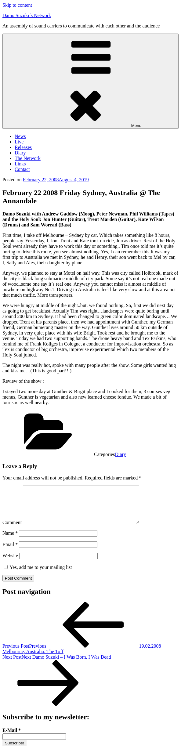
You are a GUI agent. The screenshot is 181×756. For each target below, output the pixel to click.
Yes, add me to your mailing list (38, 574)
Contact (22, 169)
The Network (28, 158)
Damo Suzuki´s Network (26, 15)
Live (19, 141)
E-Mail (11, 737)
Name (10, 540)
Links (20, 163)
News (20, 136)
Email (10, 551)
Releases (23, 147)
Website (10, 563)
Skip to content (17, 5)
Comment (12, 529)
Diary (20, 152)
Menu (90, 81)
